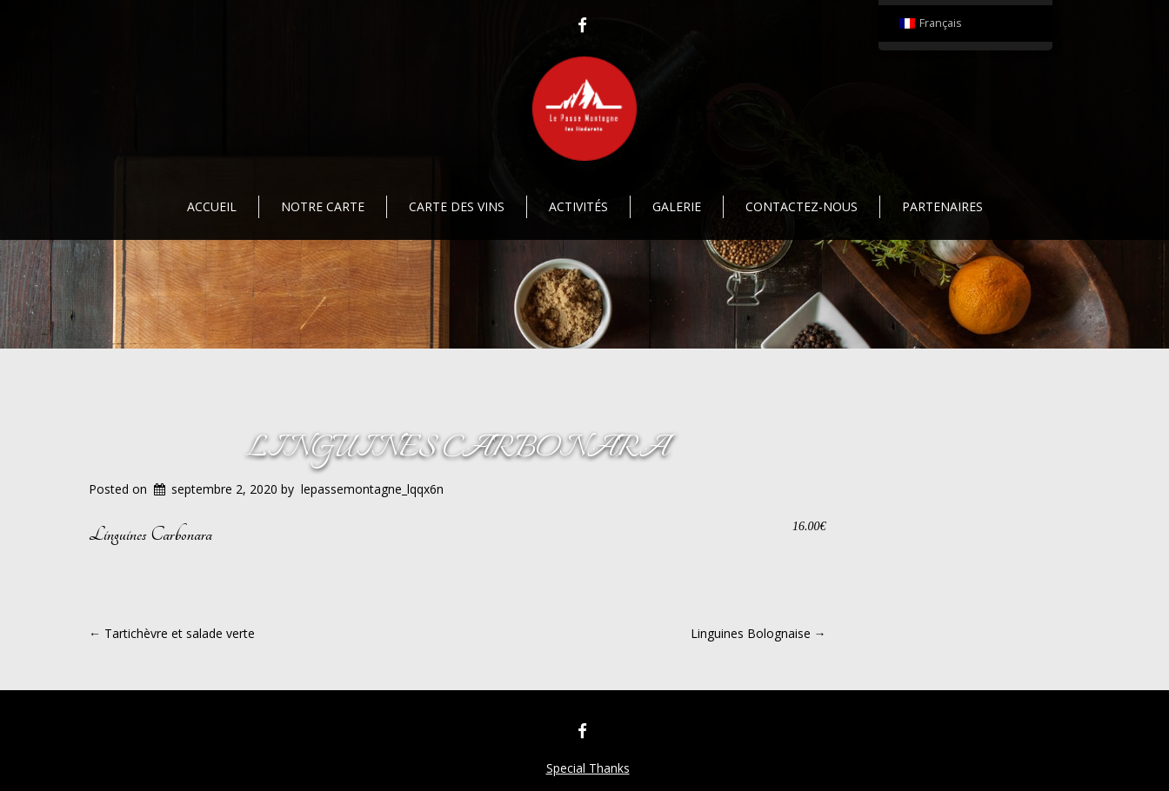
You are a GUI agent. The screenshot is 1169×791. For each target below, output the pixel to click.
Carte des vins (456, 206)
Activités (578, 206)
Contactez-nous (801, 206)
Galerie (676, 206)
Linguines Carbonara (457, 449)
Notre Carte (322, 206)
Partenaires (942, 206)
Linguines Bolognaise (758, 633)
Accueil (212, 206)
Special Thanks (588, 768)
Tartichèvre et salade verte (172, 633)
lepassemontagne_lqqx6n (372, 489)
